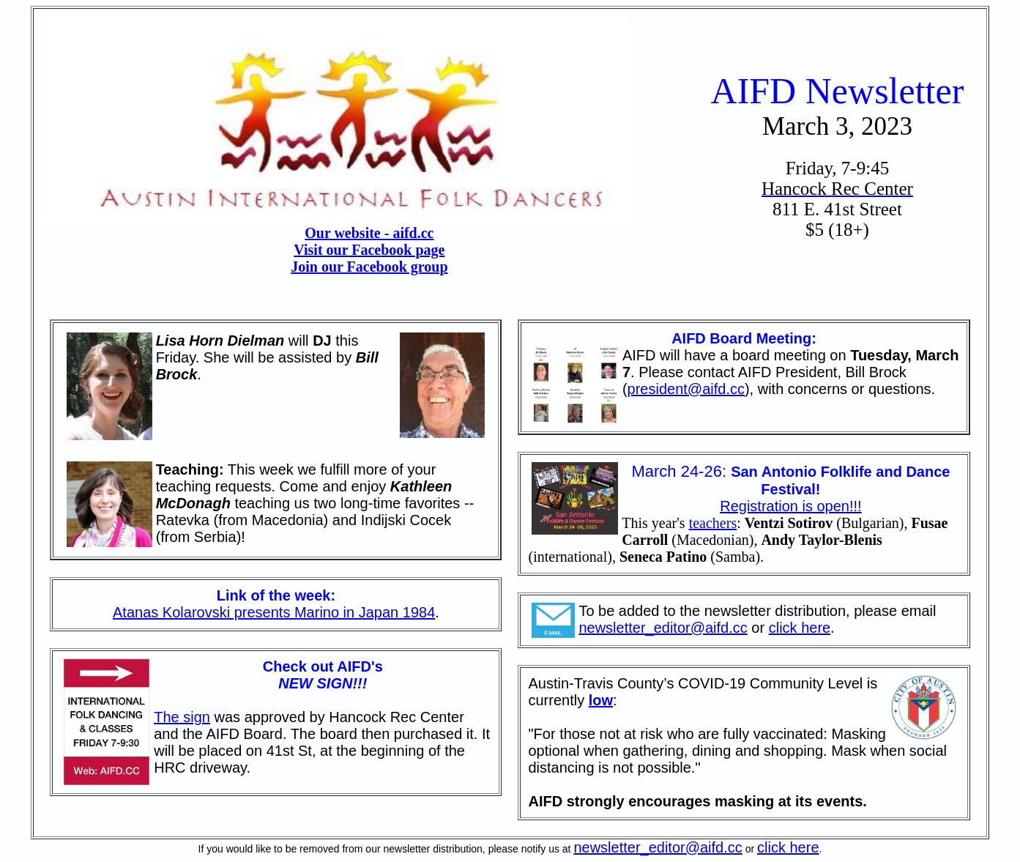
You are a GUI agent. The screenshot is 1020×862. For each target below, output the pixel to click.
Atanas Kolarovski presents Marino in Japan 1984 (274, 612)
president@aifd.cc (686, 389)
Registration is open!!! (790, 506)
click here (799, 628)
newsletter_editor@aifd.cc (662, 628)
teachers (713, 523)
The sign (182, 717)
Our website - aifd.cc (369, 233)
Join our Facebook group (369, 267)
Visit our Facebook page (369, 250)
